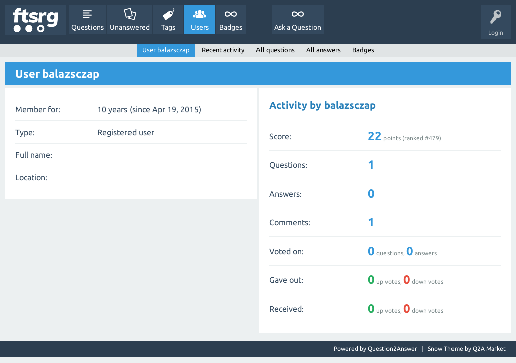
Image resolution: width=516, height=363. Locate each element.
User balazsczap (166, 49)
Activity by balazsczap (322, 105)
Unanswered (130, 27)
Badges (230, 27)
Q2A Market (489, 348)
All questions (275, 49)
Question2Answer (392, 348)
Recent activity (223, 49)
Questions (87, 27)
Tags (168, 27)
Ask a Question (297, 27)
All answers (323, 49)
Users (200, 27)
